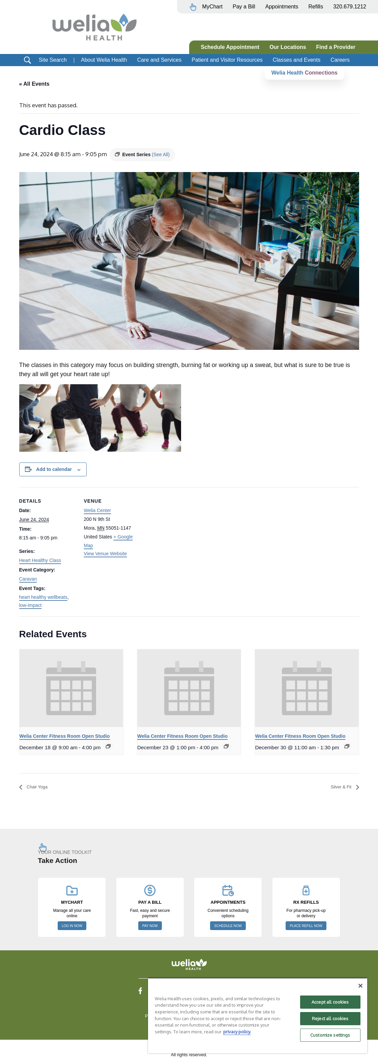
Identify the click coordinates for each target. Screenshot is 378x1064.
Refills (316, 6)
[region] (257, 1015)
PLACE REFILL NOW (306, 926)
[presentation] (71, 688)
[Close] (360, 986)
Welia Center (97, 510)
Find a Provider (335, 47)
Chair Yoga (40, 787)
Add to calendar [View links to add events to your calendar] (54, 469)
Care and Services (159, 60)
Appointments (281, 6)
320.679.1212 (349, 6)
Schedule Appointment (230, 47)
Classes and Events (296, 60)
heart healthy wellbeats (43, 597)
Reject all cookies (330, 1018)
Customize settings (330, 1035)
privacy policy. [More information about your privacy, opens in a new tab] (237, 1031)
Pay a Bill (244, 6)
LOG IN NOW (72, 926)
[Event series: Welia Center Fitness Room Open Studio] (108, 747)
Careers (340, 60)
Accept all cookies (330, 1002)
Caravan (28, 579)
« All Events (34, 84)
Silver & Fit (339, 787)
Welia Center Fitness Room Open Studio (65, 736)
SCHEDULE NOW (228, 926)
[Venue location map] (184, 534)
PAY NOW (150, 926)
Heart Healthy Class (40, 560)
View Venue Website (105, 554)
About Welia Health (104, 60)
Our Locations (287, 47)
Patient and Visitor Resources (227, 60)
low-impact (30, 605)
